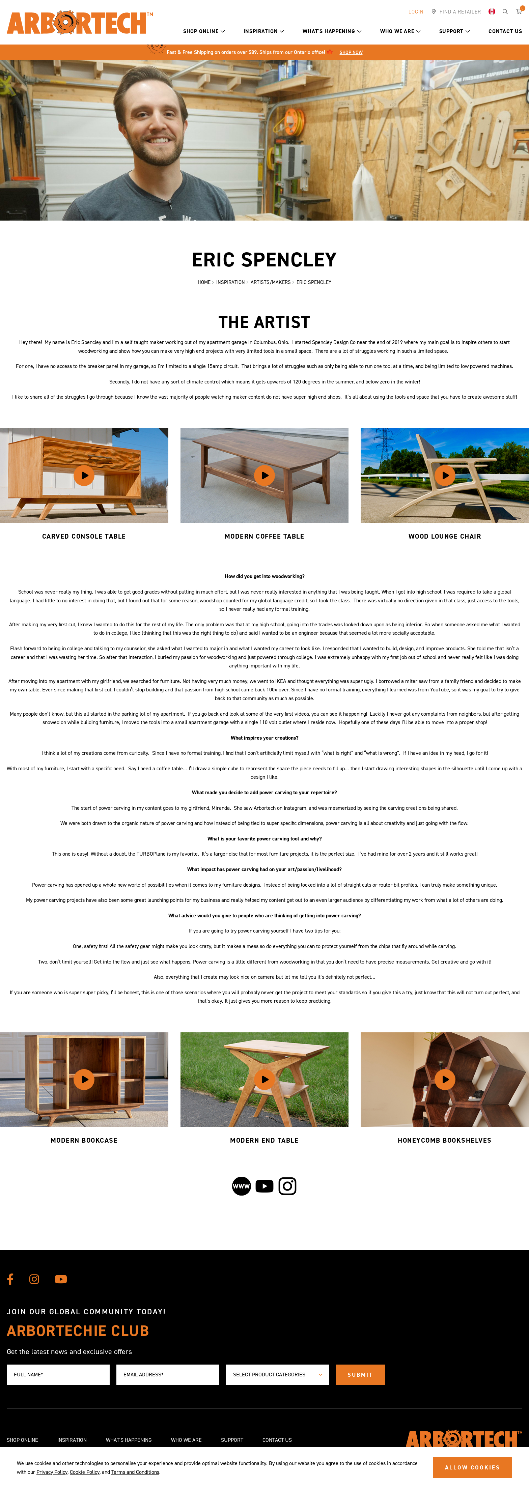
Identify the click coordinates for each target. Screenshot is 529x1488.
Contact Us (505, 31)
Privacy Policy (51, 1472)
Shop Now (351, 52)
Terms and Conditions (135, 1472)
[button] (223, 31)
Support (454, 31)
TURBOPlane (151, 855)
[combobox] (277, 1375)
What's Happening (332, 31)
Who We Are (400, 31)
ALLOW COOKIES (472, 1467)
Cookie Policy (85, 1472)
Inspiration (264, 31)
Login (416, 11)
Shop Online (204, 31)
